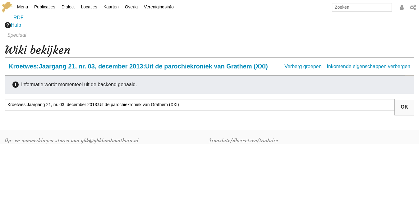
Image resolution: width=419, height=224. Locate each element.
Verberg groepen (302, 66)
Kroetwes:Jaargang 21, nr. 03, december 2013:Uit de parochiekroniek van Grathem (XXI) (138, 66)
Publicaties (44, 6)
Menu (22, 6)
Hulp (13, 25)
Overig (131, 6)
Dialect (68, 6)
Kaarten (111, 6)
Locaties (89, 6)
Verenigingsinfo (159, 6)
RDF (18, 17)
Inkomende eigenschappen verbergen (368, 66)
